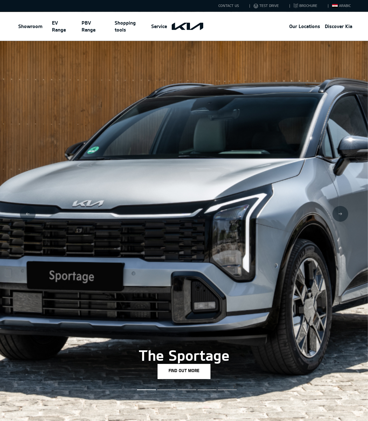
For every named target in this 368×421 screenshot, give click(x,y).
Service (159, 26)
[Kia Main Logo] (187, 26)
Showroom (30, 26)
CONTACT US (228, 5)
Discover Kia (338, 26)
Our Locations (304, 26)
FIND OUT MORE (184, 370)
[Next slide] (340, 214)
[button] (143, 389)
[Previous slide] (28, 214)
